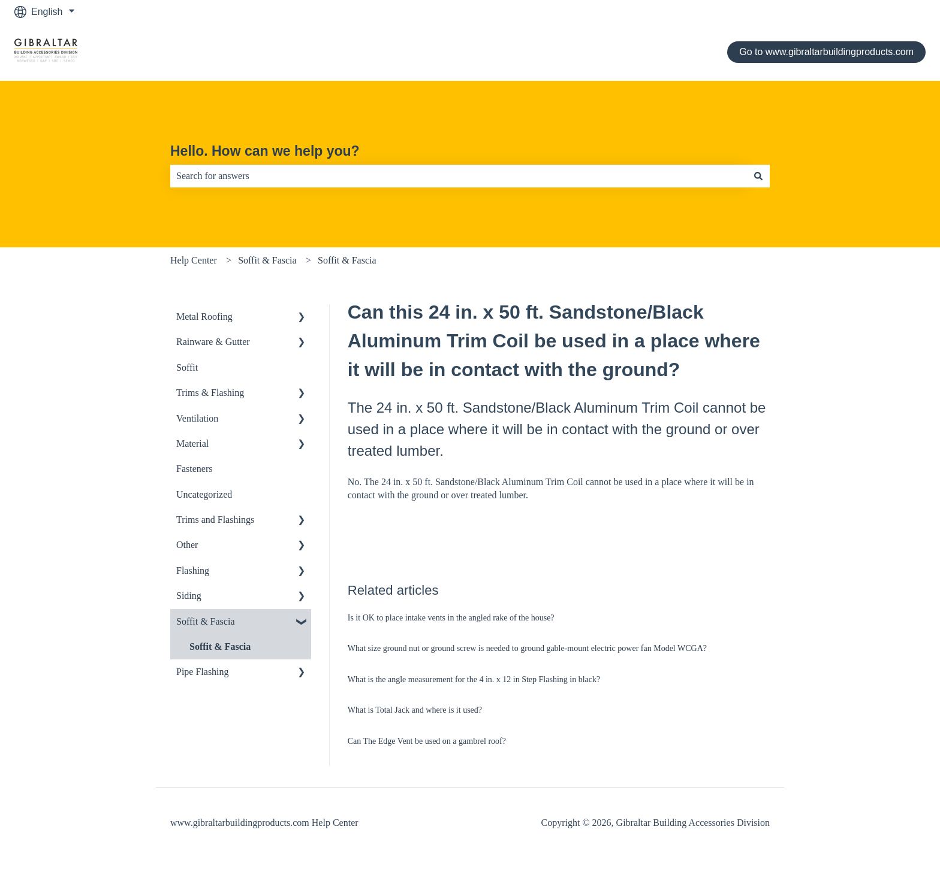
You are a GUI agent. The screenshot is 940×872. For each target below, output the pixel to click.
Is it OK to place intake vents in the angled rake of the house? (451, 617)
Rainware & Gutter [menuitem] (213, 342)
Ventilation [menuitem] (197, 418)
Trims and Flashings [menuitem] (215, 519)
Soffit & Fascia (267, 260)
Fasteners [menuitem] (194, 469)
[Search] (758, 176)
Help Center (193, 260)
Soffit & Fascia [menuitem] (205, 621)
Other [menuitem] (187, 545)
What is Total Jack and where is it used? (416, 710)
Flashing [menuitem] (192, 570)
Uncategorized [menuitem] (204, 494)
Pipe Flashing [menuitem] (202, 672)
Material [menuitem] (192, 443)
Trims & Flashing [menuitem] (210, 392)
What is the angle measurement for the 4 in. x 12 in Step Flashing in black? (474, 679)
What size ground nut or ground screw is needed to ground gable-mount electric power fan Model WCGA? (527, 648)
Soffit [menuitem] (187, 367)
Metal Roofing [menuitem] (204, 316)
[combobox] (458, 176)
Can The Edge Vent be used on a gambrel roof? (427, 741)
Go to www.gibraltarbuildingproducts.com (826, 52)
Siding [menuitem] (188, 596)
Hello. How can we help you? (265, 151)
